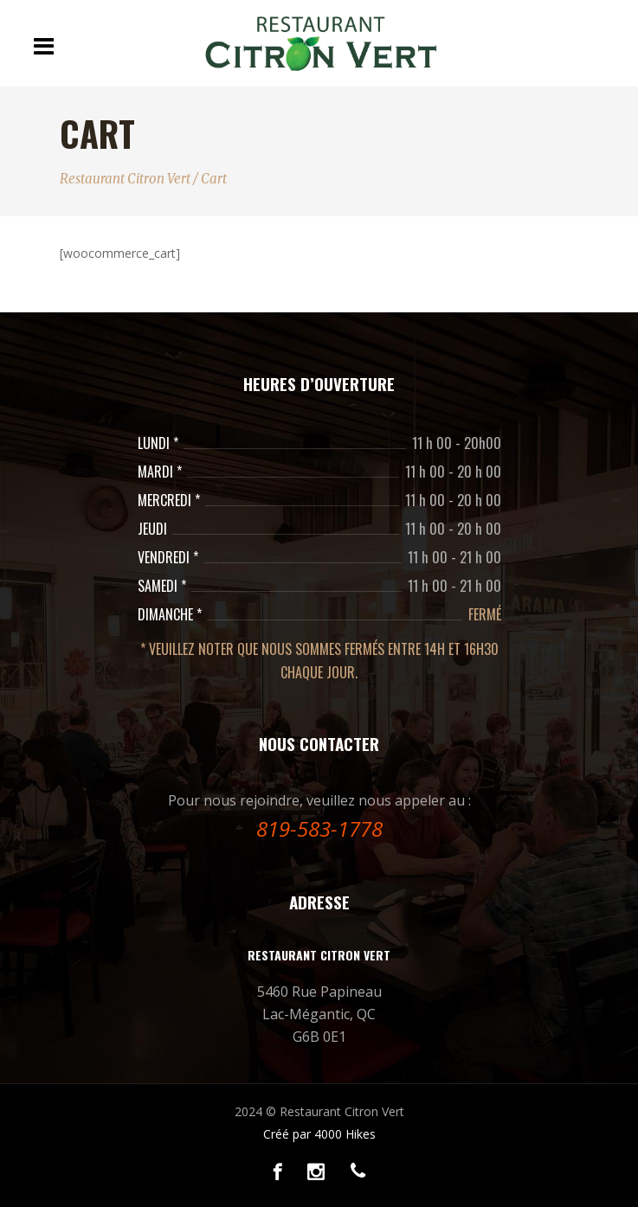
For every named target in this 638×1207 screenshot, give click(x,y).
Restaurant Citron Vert (125, 178)
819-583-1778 (319, 828)
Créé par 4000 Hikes (319, 1134)
